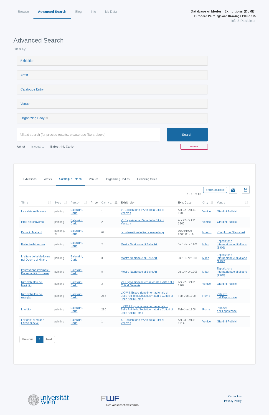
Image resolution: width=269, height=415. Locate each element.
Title (24, 202)
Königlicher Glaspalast (231, 232)
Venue (25, 104)
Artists (48, 179)
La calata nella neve (33, 211)
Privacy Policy (232, 400)
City (205, 202)
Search (187, 134)
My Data (111, 11)
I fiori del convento (32, 222)
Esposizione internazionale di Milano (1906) (232, 244)
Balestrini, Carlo (77, 211)
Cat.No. (106, 202)
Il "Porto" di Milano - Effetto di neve (33, 321)
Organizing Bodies (117, 179)
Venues (93, 179)
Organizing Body (32, 118)
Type (57, 202)
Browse (23, 11)
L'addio (25, 309)
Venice (206, 211)
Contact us (234, 396)
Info (93, 11)
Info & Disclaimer (243, 21)
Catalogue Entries (70, 179)
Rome (206, 295)
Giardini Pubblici (227, 211)
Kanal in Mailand (31, 232)
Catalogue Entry (32, 89)
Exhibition (27, 61)
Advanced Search (52, 11)
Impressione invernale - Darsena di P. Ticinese (35, 272)
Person (75, 202)
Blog (78, 11)
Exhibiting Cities (147, 179)
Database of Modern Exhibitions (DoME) (223, 14)
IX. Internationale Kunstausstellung (142, 232)
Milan (205, 244)
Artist (24, 75)
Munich (206, 232)
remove (194, 146)
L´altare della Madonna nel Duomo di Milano (35, 258)
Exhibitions (29, 179)
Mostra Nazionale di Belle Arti (139, 244)
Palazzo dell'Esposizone (227, 296)
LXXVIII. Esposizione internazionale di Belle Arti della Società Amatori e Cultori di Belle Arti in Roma (147, 296)
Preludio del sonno (33, 244)
